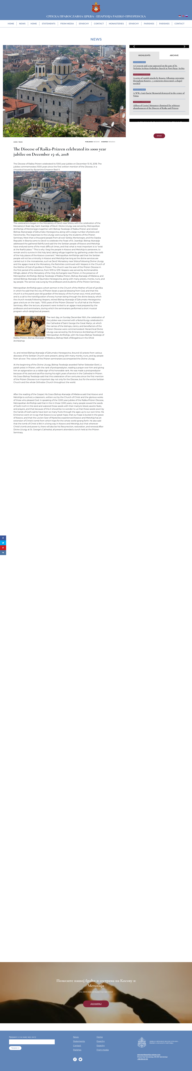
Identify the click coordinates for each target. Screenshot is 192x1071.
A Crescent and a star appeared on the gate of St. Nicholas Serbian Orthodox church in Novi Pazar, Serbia (158, 67)
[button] (133, 46)
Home (11, 24)
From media (67, 24)
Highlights (144, 55)
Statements (48, 24)
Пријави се (15, 1048)
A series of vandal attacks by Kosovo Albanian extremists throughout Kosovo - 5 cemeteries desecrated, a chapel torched (158, 81)
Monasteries (116, 24)
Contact (99, 24)
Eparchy (84, 24)
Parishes (149, 24)
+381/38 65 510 (142, 1059)
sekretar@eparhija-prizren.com (148, 1055)
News (22, 24)
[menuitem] (180, 16)
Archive (174, 55)
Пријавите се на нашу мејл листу (22, 1037)
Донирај (96, 1004)
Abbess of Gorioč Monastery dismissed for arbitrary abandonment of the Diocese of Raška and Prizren (156, 107)
